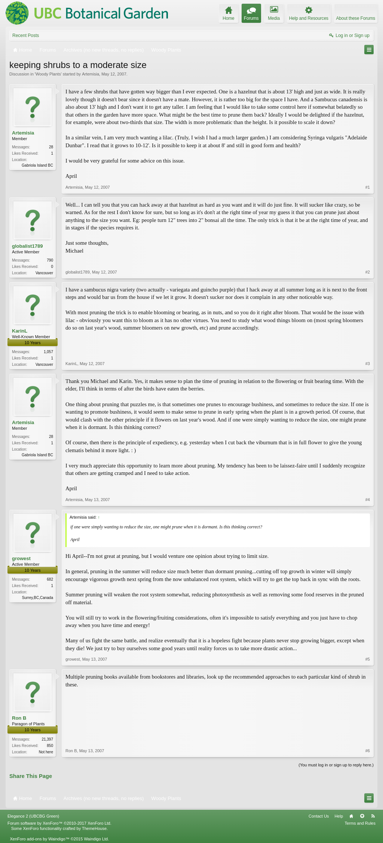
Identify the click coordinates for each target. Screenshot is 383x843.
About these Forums (355, 18)
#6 (367, 750)
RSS (373, 816)
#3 (367, 363)
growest (21, 558)
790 (50, 260)
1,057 (48, 352)
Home (351, 816)
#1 (367, 187)
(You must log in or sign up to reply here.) (336, 765)
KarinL (19, 331)
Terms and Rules (360, 823)
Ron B (19, 718)
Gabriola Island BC (37, 165)
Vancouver (44, 273)
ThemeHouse (94, 828)
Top (362, 816)
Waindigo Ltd (96, 839)
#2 (367, 272)
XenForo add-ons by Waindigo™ (39, 839)
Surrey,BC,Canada (37, 598)
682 (50, 579)
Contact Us (319, 816)
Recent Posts (25, 35)
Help (338, 816)
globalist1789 (27, 246)
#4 (367, 499)
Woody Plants (48, 74)
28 (51, 147)
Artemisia (90, 74)
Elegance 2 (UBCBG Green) (33, 816)
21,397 (47, 739)
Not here (46, 752)
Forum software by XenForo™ (59, 823)
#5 (367, 659)
